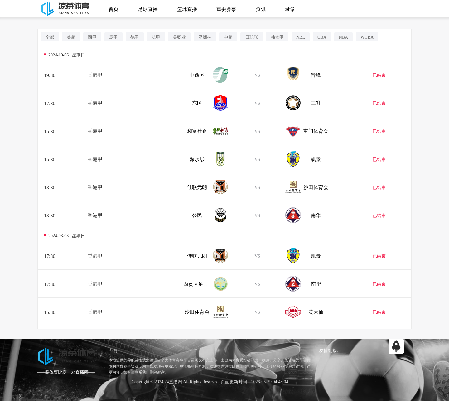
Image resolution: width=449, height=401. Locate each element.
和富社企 (197, 130)
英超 (71, 37)
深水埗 (197, 158)
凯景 (316, 158)
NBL (300, 37)
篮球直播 (187, 8)
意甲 (113, 37)
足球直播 (148, 8)
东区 (197, 102)
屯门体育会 (315, 130)
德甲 (134, 37)
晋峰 (316, 74)
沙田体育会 (315, 187)
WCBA (367, 37)
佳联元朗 (197, 187)
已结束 (379, 75)
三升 (316, 102)
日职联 (251, 37)
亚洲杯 (204, 37)
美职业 (179, 37)
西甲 (92, 37)
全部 (50, 37)
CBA (321, 37)
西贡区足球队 (198, 283)
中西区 (197, 74)
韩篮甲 (277, 37)
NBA (343, 37)
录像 (290, 8)
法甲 (156, 37)
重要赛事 (226, 8)
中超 (228, 37)
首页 (113, 8)
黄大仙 (315, 311)
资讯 (261, 8)
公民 (197, 215)
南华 (316, 215)
